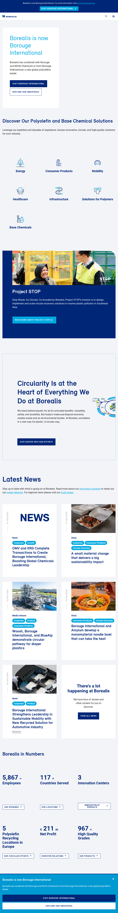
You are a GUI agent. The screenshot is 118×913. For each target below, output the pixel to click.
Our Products (89, 856)
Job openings (13, 807)
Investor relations (54, 856)
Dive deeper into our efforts (36, 442)
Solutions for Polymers (97, 193)
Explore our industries (59, 906)
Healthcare (20, 193)
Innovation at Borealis (97, 806)
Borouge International (86, 3)
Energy (20, 165)
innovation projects (89, 488)
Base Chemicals (20, 221)
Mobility (97, 165)
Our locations (52, 807)
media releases (15, 492)
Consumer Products (59, 165)
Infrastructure (58, 193)
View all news (88, 716)
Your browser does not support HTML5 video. (68, 67)
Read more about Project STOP (34, 320)
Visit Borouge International (59, 898)
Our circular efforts (18, 856)
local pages (67, 492)
